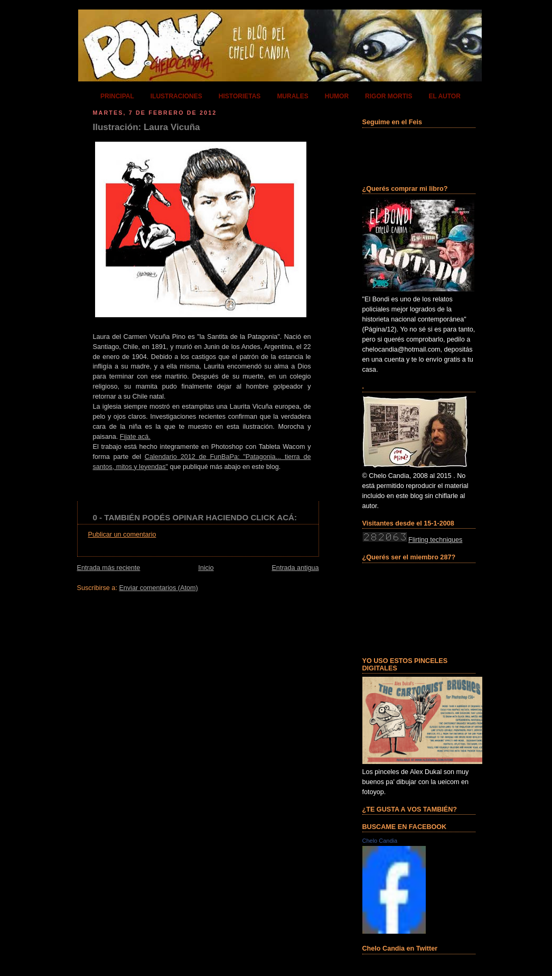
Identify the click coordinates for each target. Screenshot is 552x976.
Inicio (205, 568)
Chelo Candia (380, 840)
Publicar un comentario (122, 534)
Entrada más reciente (109, 568)
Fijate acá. (135, 436)
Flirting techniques (435, 540)
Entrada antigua (295, 568)
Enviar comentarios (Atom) (158, 588)
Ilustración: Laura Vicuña (146, 127)
